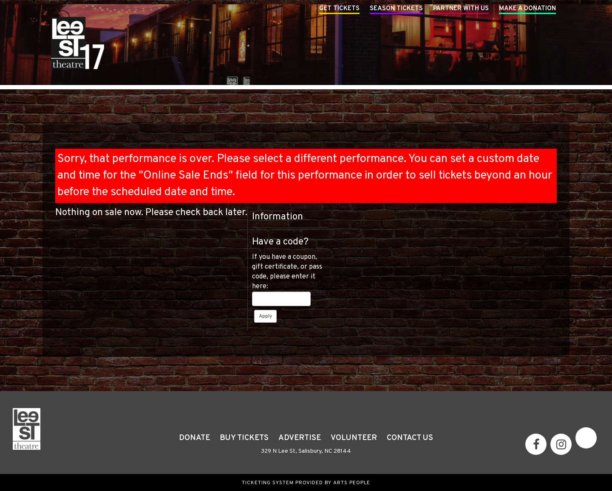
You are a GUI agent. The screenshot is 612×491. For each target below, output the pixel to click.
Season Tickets (396, 9)
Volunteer (354, 438)
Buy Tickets (244, 438)
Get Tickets (339, 9)
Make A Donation (527, 9)
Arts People (351, 483)
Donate (194, 438)
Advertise (299, 438)
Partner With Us (461, 9)
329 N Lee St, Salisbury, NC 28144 (306, 451)
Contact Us (410, 438)
